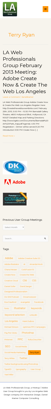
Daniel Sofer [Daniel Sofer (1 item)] (10, 286)
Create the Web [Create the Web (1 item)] (27, 275)
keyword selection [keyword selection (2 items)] (15, 315)
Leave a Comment (11, 97)
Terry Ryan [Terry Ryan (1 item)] (34, 352)
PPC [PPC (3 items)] (20, 339)
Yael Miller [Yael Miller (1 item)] (8, 374)
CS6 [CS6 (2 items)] (25, 280)
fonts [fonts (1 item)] (6, 308)
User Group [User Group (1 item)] (36, 369)
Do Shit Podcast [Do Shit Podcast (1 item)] (11, 297)
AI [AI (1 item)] (24, 264)
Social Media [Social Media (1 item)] (21, 346)
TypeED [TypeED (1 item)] (7, 369)
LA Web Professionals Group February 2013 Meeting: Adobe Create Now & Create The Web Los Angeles (25, 71)
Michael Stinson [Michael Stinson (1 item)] (11, 327)
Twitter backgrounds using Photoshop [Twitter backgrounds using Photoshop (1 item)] (21, 364)
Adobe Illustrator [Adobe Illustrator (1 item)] (11, 264)
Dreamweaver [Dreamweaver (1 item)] (29, 297)
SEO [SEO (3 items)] (7, 346)
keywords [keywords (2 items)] (36, 308)
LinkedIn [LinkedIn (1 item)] (33, 315)
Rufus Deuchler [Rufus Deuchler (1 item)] (34, 339)
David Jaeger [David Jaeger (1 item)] (26, 286)
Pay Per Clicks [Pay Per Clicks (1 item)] (10, 333)
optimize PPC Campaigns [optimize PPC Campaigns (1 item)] (34, 327)
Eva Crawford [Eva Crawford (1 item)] (10, 302)
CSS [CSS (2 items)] (34, 280)
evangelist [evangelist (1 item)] (25, 302)
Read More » (9, 135)
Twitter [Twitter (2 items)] (23, 358)
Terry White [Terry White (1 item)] (9, 358)
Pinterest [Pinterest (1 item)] (8, 339)
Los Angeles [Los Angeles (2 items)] (11, 321)
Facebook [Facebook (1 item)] (39, 302)
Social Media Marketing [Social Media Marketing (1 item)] (14, 352)
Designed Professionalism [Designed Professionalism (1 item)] (15, 291)
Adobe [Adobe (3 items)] (9, 258)
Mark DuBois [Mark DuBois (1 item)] (28, 321)
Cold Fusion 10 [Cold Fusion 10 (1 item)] (27, 269)
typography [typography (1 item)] (21, 369)
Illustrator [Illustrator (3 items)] (20, 308)
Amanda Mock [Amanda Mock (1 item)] (36, 264)
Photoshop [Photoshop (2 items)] (28, 332)
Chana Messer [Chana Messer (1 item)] (10, 269)
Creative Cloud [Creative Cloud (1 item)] (11, 281)
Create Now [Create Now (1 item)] (9, 275)
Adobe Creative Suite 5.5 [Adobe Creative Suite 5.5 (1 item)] (29, 258)
